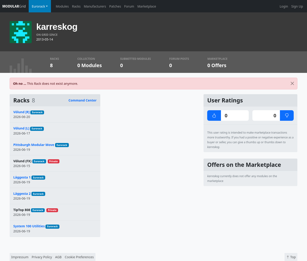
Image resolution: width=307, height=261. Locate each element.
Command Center (83, 100)
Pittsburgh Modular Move (33, 145)
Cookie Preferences (79, 257)
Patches (115, 6)
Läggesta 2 (22, 193)
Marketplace (146, 6)
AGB (58, 257)
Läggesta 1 (22, 177)
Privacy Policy (42, 257)
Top (291, 257)
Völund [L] (21, 128)
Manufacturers (95, 6)
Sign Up (297, 6)
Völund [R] (21, 112)
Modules (62, 6)
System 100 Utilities (29, 226)
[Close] (292, 83)
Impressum (19, 257)
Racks (76, 6)
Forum (129, 6)
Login (284, 6)
